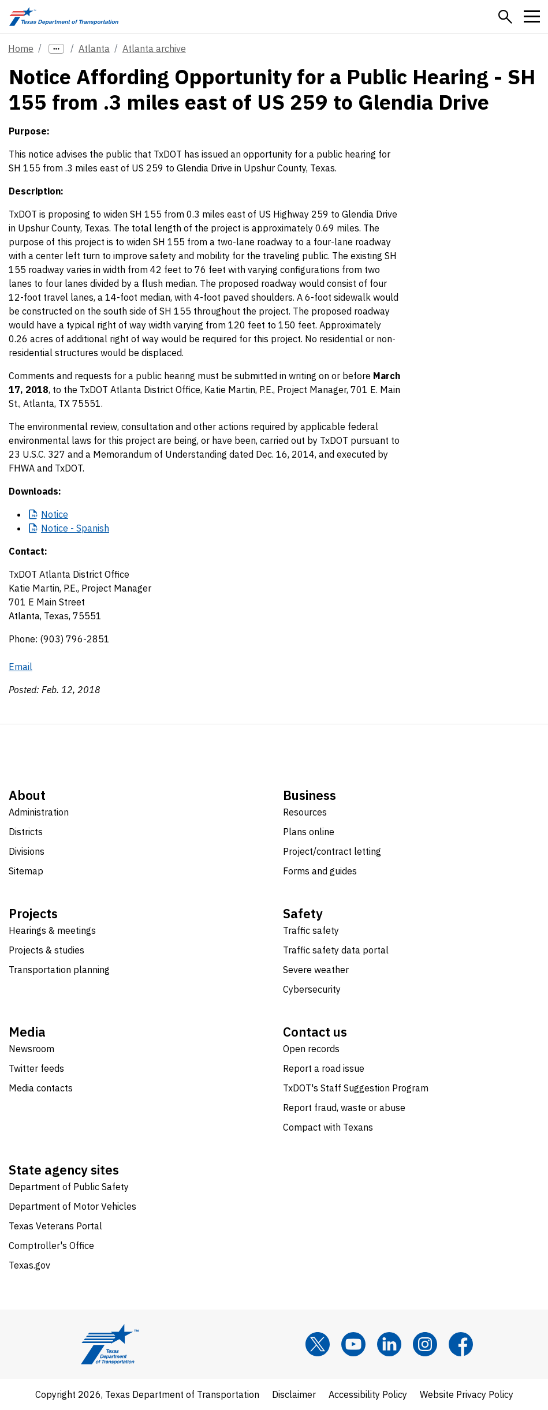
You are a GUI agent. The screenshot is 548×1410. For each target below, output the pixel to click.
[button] (505, 16)
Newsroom (31, 1048)
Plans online (308, 831)
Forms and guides (320, 871)
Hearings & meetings (52, 930)
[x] (317, 1344)
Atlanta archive (154, 48)
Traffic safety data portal (336, 950)
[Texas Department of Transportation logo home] (64, 16)
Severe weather (316, 969)
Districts (26, 831)
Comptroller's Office (51, 1245)
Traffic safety (311, 930)
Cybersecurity (312, 989)
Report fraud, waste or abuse (344, 1107)
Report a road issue (323, 1068)
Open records (311, 1048)
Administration (39, 812)
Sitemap (26, 871)
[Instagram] (425, 1344)
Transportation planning (59, 969)
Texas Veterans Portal (55, 1226)
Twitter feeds (36, 1068)
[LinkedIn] (389, 1344)
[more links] (56, 49)
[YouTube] (353, 1344)
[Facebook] (461, 1344)
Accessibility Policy (368, 1394)
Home (20, 48)
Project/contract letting (332, 851)
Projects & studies (46, 950)
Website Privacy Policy (466, 1394)
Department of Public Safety (69, 1186)
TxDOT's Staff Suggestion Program (355, 1088)
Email (20, 666)
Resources (305, 812)
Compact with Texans (328, 1127)
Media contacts (41, 1088)
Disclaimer (294, 1394)
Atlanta (94, 48)
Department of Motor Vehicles (72, 1206)
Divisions (26, 851)
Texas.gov (29, 1265)
